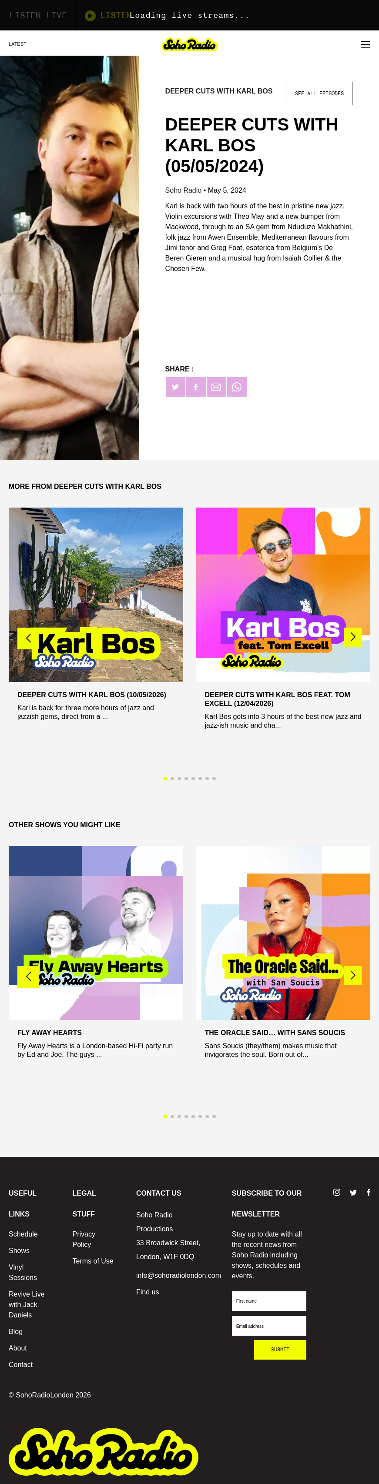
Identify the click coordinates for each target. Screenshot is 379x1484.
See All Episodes (319, 93)
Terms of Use (92, 1261)
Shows (19, 1250)
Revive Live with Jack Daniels (27, 1304)
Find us (147, 1292)
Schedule (23, 1234)
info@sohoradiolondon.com (178, 1275)
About (18, 1348)
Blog (16, 1331)
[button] (353, 637)
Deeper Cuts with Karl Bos (219, 91)
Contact (21, 1364)
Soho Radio (184, 190)
